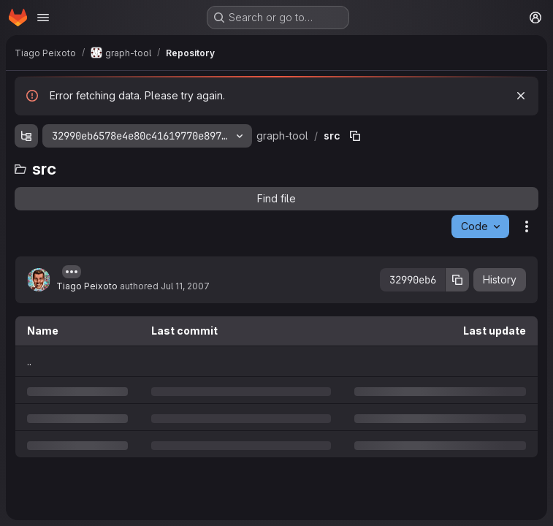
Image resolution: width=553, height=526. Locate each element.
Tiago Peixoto (87, 286)
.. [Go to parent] (29, 361)
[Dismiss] (521, 95)
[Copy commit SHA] (457, 279)
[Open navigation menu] (43, 17)
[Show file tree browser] (26, 136)
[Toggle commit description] (71, 271)
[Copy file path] (355, 136)
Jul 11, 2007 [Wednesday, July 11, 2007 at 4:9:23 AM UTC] (185, 286)
